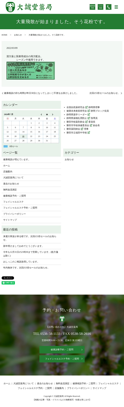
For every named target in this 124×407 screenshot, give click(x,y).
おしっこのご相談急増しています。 (21, 262)
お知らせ (18, 35)
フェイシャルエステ (13, 202)
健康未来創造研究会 (77, 111)
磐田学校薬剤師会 (76, 122)
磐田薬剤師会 (73, 129)
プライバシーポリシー (14, 214)
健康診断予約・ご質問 (62, 349)
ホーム (6, 165)
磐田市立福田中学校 (77, 132)
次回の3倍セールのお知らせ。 (104, 93)
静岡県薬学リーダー (77, 114)
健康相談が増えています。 (16, 159)
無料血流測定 (10, 189)
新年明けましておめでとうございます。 (23, 246)
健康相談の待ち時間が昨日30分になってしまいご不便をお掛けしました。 (41, 93)
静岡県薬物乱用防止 (77, 118)
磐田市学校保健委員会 (78, 125)
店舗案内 (7, 171)
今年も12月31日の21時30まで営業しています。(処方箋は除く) (30, 254)
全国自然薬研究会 (76, 107)
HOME (4, 35)
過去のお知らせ (11, 184)
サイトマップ (10, 220)
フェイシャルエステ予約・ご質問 (20, 208)
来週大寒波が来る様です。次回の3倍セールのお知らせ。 (29, 238)
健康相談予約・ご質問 (14, 196)
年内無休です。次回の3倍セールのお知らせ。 (26, 267)
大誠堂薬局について (13, 177)
